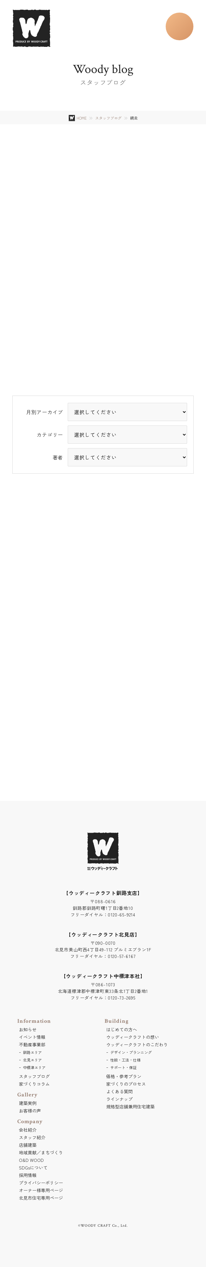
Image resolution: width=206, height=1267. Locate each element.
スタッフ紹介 (32, 1137)
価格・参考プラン (123, 1076)
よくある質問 (119, 1091)
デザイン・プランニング (131, 1052)
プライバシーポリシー (41, 1183)
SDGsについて (33, 1167)
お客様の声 (30, 1110)
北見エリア (32, 1059)
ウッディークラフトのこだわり (137, 1044)
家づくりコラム (34, 1084)
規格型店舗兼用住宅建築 (130, 1106)
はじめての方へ (121, 1029)
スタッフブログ (108, 118)
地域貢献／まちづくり (41, 1152)
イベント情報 (32, 1037)
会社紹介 (28, 1130)
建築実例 (28, 1103)
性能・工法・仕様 (125, 1059)
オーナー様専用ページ (41, 1190)
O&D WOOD (31, 1160)
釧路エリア (32, 1052)
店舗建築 (28, 1145)
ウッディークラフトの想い (132, 1037)
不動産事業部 (32, 1044)
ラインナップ (119, 1099)
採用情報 (28, 1175)
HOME (82, 118)
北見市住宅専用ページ (41, 1198)
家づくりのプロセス (126, 1084)
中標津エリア (34, 1067)
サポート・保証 (123, 1067)
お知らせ (28, 1029)
